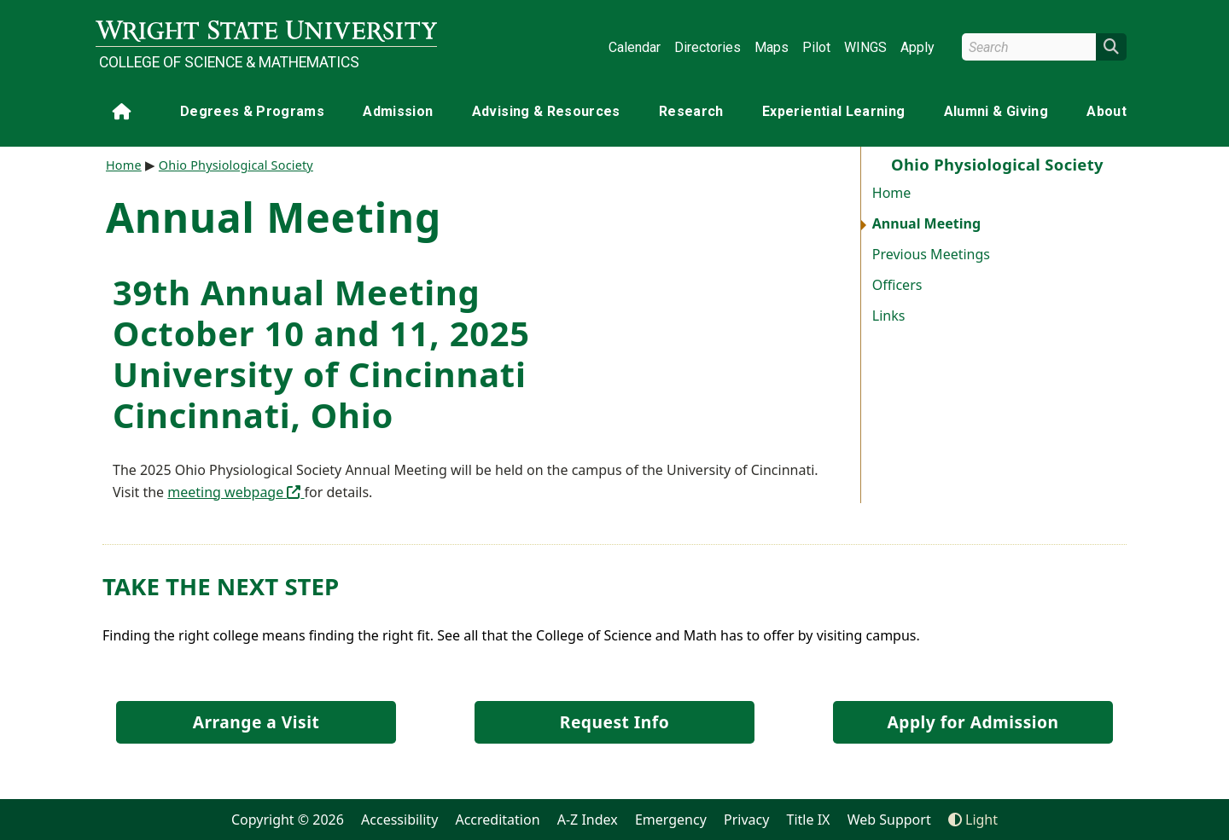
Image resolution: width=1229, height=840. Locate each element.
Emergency (671, 819)
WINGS (865, 47)
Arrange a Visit (256, 721)
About (1106, 111)
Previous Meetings (931, 254)
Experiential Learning (833, 111)
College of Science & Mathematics (229, 62)
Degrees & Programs (252, 111)
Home (892, 192)
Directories (707, 47)
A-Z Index (587, 819)
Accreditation (497, 819)
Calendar (635, 47)
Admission (398, 111)
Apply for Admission (973, 721)
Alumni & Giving (996, 111)
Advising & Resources (546, 111)
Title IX (808, 819)
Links (889, 315)
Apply (917, 47)
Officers (897, 284)
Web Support (889, 819)
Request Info (614, 721)
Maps (771, 47)
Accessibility (399, 819)
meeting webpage (235, 492)
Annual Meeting (926, 223)
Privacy (746, 819)
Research (691, 111)
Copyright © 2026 (287, 819)
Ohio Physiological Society (236, 165)
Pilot (816, 47)
